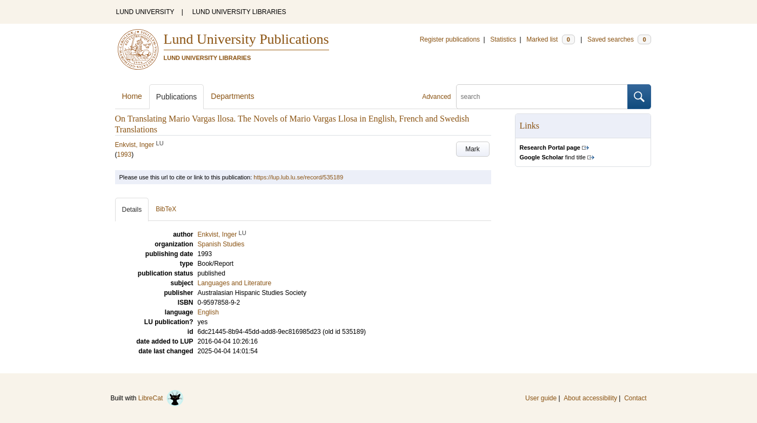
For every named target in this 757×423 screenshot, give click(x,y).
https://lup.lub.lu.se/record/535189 (298, 177)
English (208, 312)
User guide (541, 398)
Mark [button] (472, 149)
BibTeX (166, 209)
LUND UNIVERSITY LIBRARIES (239, 12)
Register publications (450, 39)
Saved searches (619, 39)
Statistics (503, 39)
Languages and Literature (235, 283)
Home (132, 96)
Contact (635, 398)
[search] (542, 96)
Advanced (436, 96)
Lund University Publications (246, 39)
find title (553, 157)
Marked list (550, 39)
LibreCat (161, 398)
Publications (176, 96)
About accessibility (590, 398)
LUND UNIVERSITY (145, 12)
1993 (124, 154)
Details (132, 209)
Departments (232, 96)
